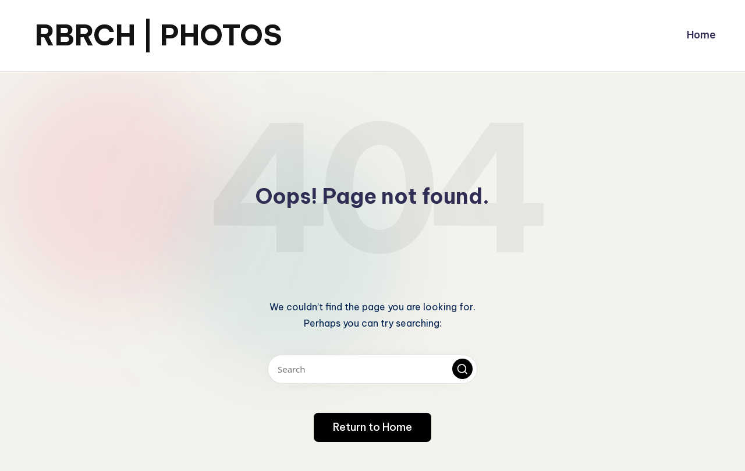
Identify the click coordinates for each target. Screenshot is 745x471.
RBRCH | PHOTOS (158, 35)
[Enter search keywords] (372, 369)
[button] (462, 369)
